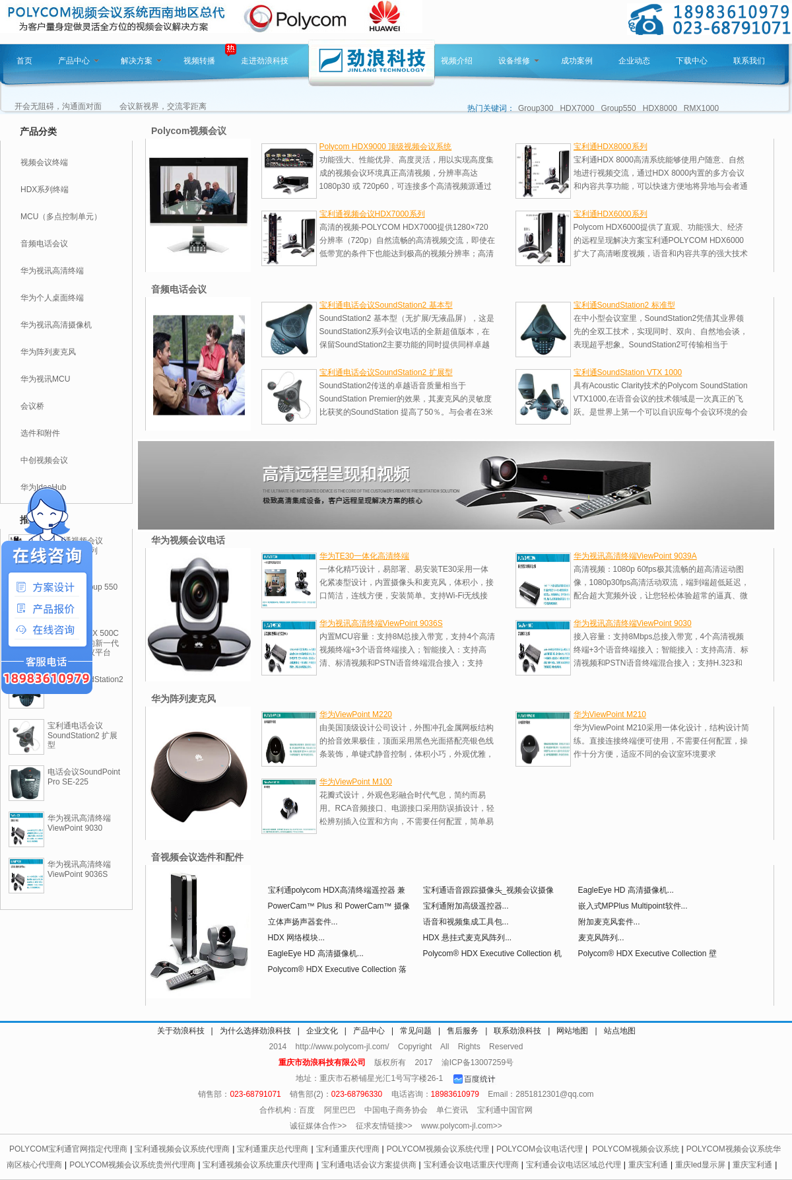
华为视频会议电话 (188, 540)
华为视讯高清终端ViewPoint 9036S (79, 869)
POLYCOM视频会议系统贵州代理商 (132, 1164)
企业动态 (634, 60)
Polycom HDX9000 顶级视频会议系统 (385, 146)
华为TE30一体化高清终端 (364, 556)
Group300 (535, 108)
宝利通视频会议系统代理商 (182, 1149)
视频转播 (199, 60)
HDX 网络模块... (296, 937)
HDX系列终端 (44, 189)
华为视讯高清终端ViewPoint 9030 (79, 823)
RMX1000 (701, 108)
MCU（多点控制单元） (61, 216)
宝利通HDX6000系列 (610, 214)
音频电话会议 (44, 243)
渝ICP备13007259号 (477, 1062)
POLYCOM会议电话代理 (539, 1149)
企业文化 (322, 1030)
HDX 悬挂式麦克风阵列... (467, 937)
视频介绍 (457, 60)
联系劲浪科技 (517, 1030)
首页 (24, 60)
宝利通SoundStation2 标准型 (624, 305)
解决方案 (141, 60)
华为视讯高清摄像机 (56, 325)
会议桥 (32, 406)
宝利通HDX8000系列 (610, 146)
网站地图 (572, 1030)
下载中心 (692, 60)
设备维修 (518, 60)
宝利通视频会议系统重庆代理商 (258, 1164)
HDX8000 (660, 108)
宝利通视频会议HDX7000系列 (372, 214)
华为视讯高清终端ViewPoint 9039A (635, 556)
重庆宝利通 (648, 1164)
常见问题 (416, 1030)
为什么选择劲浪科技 (255, 1030)
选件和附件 (40, 433)
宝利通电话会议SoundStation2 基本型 (386, 305)
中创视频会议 (44, 460)
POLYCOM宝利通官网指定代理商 (68, 1149)
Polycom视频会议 (188, 130)
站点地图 (620, 1030)
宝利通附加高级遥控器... (466, 906)
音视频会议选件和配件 (197, 857)
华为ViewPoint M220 (356, 714)
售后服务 (462, 1030)
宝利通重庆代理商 (348, 1149)
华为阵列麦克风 (48, 352)
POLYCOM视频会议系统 (635, 1149)
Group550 (618, 108)
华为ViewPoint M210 (610, 714)
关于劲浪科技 (181, 1030)
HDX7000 (577, 108)
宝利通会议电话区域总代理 (573, 1164)
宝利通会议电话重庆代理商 (471, 1164)
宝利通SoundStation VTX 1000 (628, 372)
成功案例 (577, 60)
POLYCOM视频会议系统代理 (438, 1149)
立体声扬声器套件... (303, 921)
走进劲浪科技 (264, 60)
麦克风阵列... (601, 937)
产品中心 (78, 60)
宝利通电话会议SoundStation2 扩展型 (82, 735)
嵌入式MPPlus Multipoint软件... (633, 906)
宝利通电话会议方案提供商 (368, 1164)
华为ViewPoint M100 (356, 781)
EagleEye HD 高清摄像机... (626, 890)
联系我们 (749, 60)
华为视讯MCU (45, 379)
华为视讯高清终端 (52, 270)
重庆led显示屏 (700, 1164)
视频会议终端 (44, 162)
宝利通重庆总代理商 (272, 1149)
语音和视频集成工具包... (466, 921)
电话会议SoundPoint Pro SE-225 (84, 776)
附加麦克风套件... (609, 921)
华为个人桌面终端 (52, 297)
